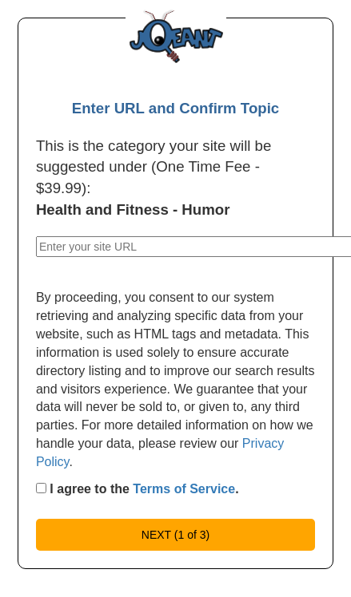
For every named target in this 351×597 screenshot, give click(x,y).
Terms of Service (184, 489)
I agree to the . (137, 489)
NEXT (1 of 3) (175, 534)
